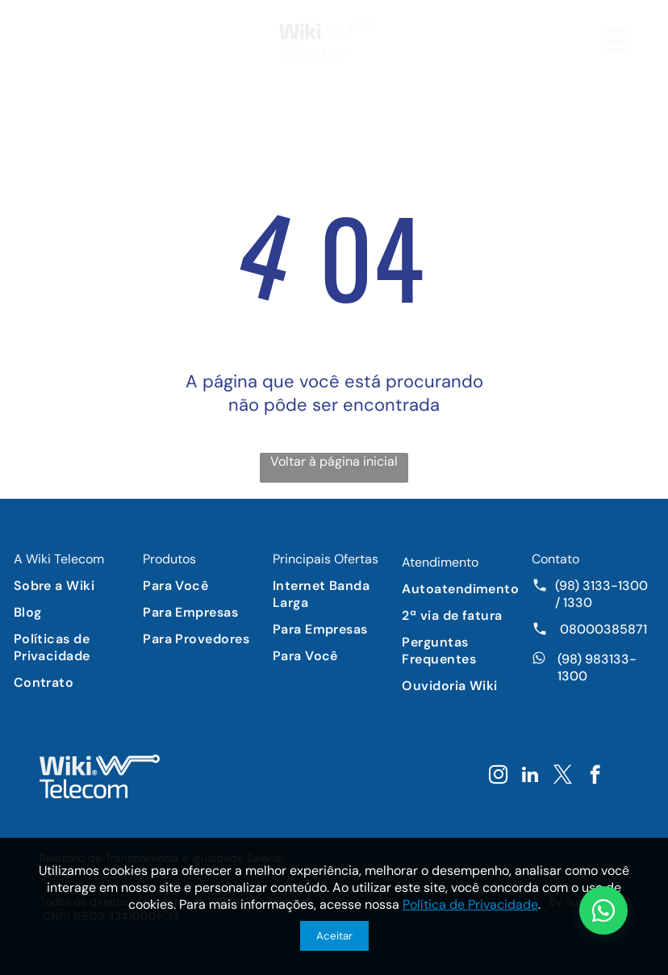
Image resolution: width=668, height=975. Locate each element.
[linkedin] (530, 776)
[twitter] (563, 776)
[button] (615, 40)
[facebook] (595, 776)
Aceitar (334, 936)
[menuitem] (75, 585)
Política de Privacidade (470, 904)
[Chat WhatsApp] (603, 910)
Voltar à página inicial (334, 461)
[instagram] (498, 776)
